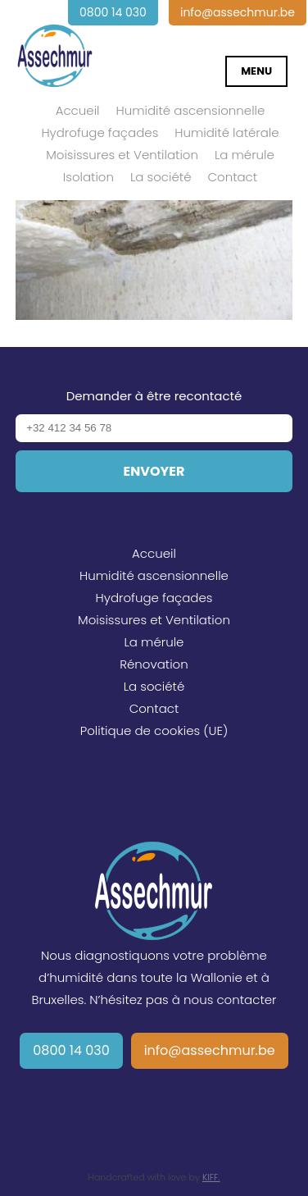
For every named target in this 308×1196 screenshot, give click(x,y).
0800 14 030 (71, 1050)
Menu (256, 71)
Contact (232, 176)
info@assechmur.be (209, 1050)
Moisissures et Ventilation (122, 154)
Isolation (88, 176)
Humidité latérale (226, 132)
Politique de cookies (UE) (154, 730)
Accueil (78, 110)
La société (160, 176)
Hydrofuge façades (99, 132)
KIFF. (211, 1177)
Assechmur (55, 46)
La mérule (244, 154)
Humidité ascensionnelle (190, 110)
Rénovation (154, 664)
